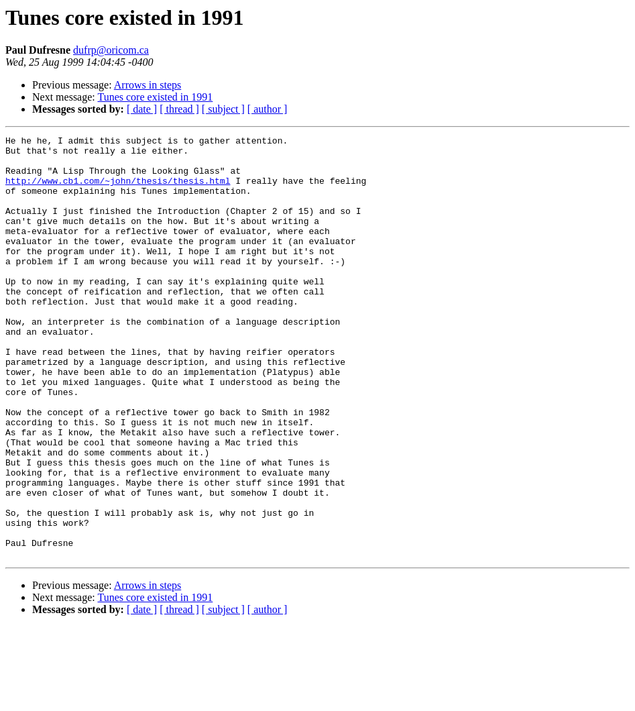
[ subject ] (223, 109)
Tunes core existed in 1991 (155, 97)
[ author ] (267, 109)
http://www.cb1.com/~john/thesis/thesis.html (117, 190)
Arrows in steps (147, 85)
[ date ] (142, 109)
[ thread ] (179, 109)
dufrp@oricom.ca (111, 50)
